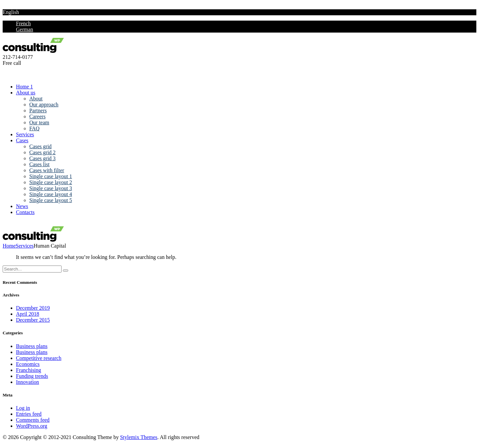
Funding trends (32, 376)
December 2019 (33, 308)
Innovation (27, 382)
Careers (37, 116)
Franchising (28, 370)
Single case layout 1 (50, 176)
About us (25, 92)
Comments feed (33, 420)
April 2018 (27, 314)
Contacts (25, 212)
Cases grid (40, 146)
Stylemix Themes (138, 437)
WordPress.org (31, 426)
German (24, 29)
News (22, 206)
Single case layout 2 (50, 182)
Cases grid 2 (42, 152)
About (36, 98)
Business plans (32, 346)
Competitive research (38, 358)
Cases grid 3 (42, 158)
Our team (39, 122)
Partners (38, 110)
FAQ (34, 128)
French (23, 23)
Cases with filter (46, 170)
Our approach (44, 104)
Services (25, 134)
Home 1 (24, 86)
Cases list (39, 164)
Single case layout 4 (50, 194)
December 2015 (33, 320)
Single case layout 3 (50, 188)
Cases (22, 140)
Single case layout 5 (50, 200)
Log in (23, 408)
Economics (28, 364)
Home (9, 246)
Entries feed (29, 414)
